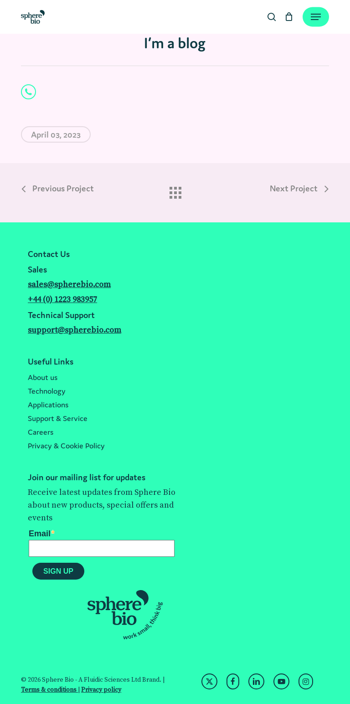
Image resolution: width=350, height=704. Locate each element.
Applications (48, 405)
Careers (40, 432)
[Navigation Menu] (316, 16)
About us (42, 377)
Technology (47, 391)
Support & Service (58, 418)
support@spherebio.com (74, 330)
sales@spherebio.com (69, 284)
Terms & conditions (49, 690)
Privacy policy (101, 690)
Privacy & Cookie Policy (66, 446)
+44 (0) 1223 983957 (62, 299)
